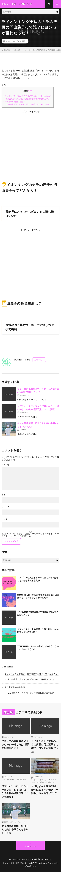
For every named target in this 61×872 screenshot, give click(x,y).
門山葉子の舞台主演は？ (14, 101)
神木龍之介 (50, 782)
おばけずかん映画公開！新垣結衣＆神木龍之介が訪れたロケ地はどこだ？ (44, 790)
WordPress (30, 866)
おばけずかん (39, 779)
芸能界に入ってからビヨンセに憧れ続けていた (27, 99)
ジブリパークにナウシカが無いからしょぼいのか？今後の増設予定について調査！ (15, 791)
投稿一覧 (38, 359)
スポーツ (21, 822)
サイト (5, 519)
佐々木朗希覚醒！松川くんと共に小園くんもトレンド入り (15, 829)
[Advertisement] (30, 143)
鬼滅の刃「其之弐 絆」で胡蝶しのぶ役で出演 (27, 104)
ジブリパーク (10, 779)
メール (5, 507)
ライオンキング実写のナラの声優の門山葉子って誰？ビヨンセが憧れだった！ (44, 746)
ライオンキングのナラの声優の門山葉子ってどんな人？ (27, 96)
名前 (4, 495)
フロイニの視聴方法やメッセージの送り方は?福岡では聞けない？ (15, 744)
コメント (6, 465)
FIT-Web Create (39, 863)
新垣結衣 (40, 782)
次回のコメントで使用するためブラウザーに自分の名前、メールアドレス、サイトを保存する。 (30, 535)
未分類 (22, 41)
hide (30, 90)
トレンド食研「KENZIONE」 (38, 859)
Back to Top (30, 846)
